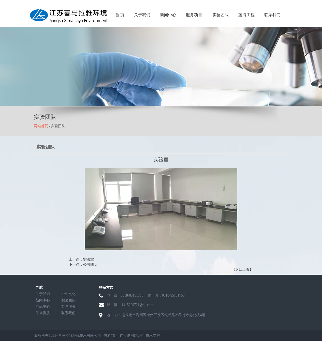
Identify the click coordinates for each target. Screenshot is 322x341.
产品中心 (43, 306)
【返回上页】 (242, 269)
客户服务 (68, 306)
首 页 (119, 15)
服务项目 (194, 15)
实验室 (88, 259)
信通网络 (111, 335)
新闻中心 (168, 15)
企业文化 (68, 294)
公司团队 (90, 264)
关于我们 (142, 15)
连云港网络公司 (132, 335)
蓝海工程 (246, 15)
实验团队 (220, 15)
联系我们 (272, 15)
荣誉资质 (43, 313)
